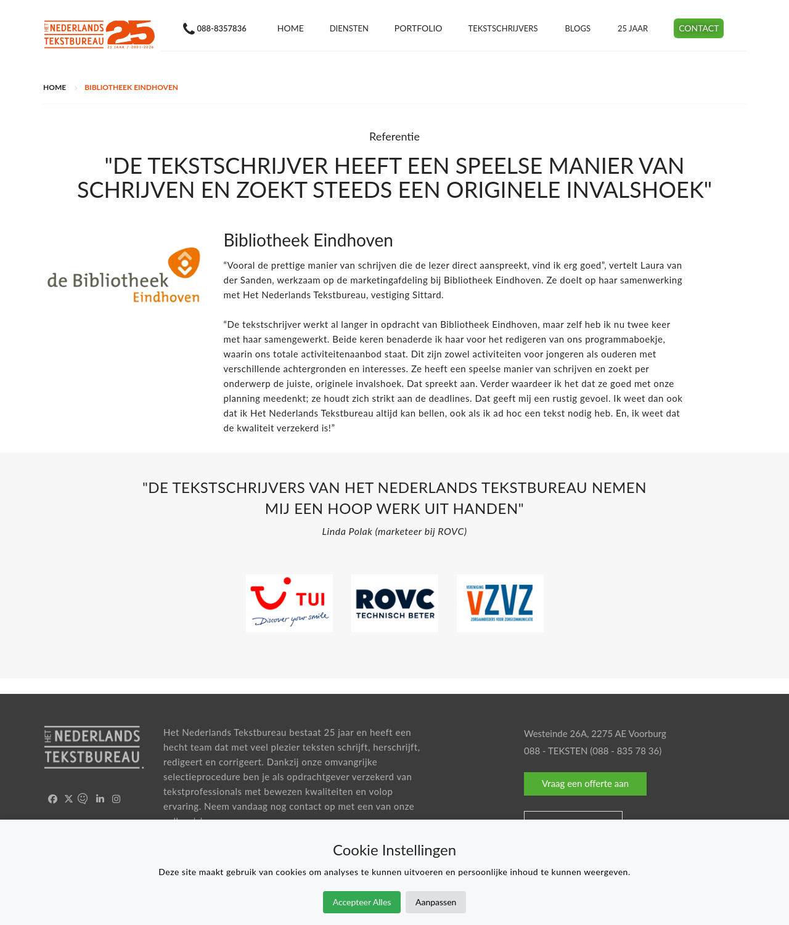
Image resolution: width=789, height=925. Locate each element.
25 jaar (633, 28)
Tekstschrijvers (503, 28)
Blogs (578, 28)
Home (290, 28)
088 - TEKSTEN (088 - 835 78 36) (592, 750)
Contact (699, 28)
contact (305, 806)
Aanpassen (435, 902)
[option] (394, 512)
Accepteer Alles (362, 902)
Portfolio (418, 28)
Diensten (348, 28)
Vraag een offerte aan (585, 783)
